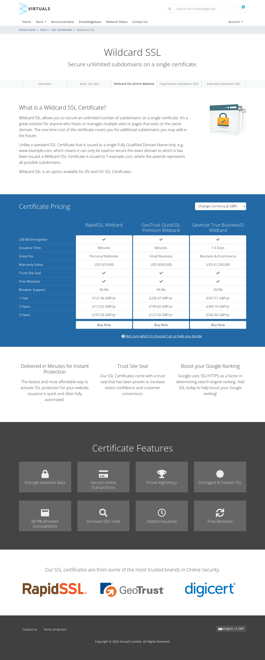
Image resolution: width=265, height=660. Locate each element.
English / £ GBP (231, 629)
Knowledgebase (90, 22)
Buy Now (104, 325)
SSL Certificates (62, 30)
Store (40, 22)
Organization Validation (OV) (179, 84)
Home (26, 22)
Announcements (62, 22)
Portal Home (27, 30)
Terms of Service (55, 629)
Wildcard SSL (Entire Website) (134, 84)
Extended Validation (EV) (223, 84)
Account (234, 22)
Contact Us (140, 22)
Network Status (116, 22)
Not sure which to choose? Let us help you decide (162, 336)
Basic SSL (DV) (89, 84)
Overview (44, 84)
